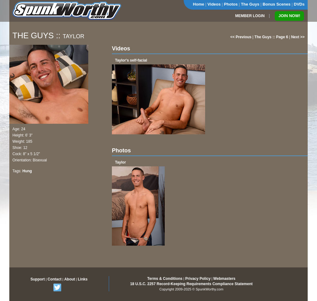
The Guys (250, 4)
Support (37, 279)
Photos (231, 4)
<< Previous (240, 37)
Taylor (120, 162)
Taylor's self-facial (131, 60)
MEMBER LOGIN (250, 16)
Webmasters (224, 278)
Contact (55, 279)
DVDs (299, 4)
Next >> (298, 37)
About (69, 279)
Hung (27, 171)
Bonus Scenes (277, 4)
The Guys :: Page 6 (271, 37)
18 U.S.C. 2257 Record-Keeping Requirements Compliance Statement (191, 284)
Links (82, 279)
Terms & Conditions (164, 278)
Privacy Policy (197, 278)
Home (198, 4)
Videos (214, 4)
